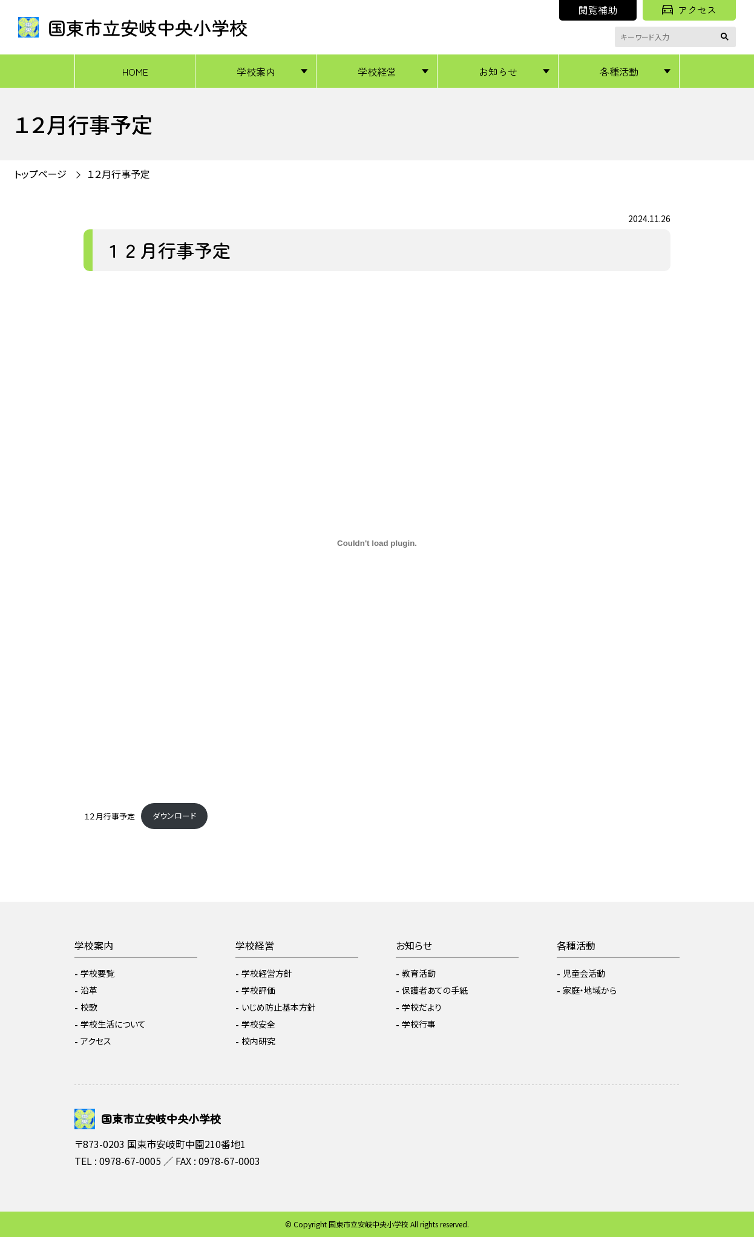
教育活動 (419, 973)
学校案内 (256, 71)
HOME (135, 71)
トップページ (40, 173)
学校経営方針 (266, 973)
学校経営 (377, 71)
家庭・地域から (590, 990)
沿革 (88, 990)
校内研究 (258, 1041)
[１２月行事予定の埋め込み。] (377, 543)
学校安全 (258, 1024)
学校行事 (419, 1024)
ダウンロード (174, 815)
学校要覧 (97, 973)
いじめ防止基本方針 (278, 1007)
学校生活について (113, 1024)
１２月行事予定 (118, 173)
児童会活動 (584, 973)
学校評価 (258, 990)
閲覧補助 (598, 9)
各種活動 (619, 71)
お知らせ (498, 71)
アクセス (689, 9)
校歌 (88, 1007)
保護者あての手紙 (435, 990)
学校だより (422, 1007)
